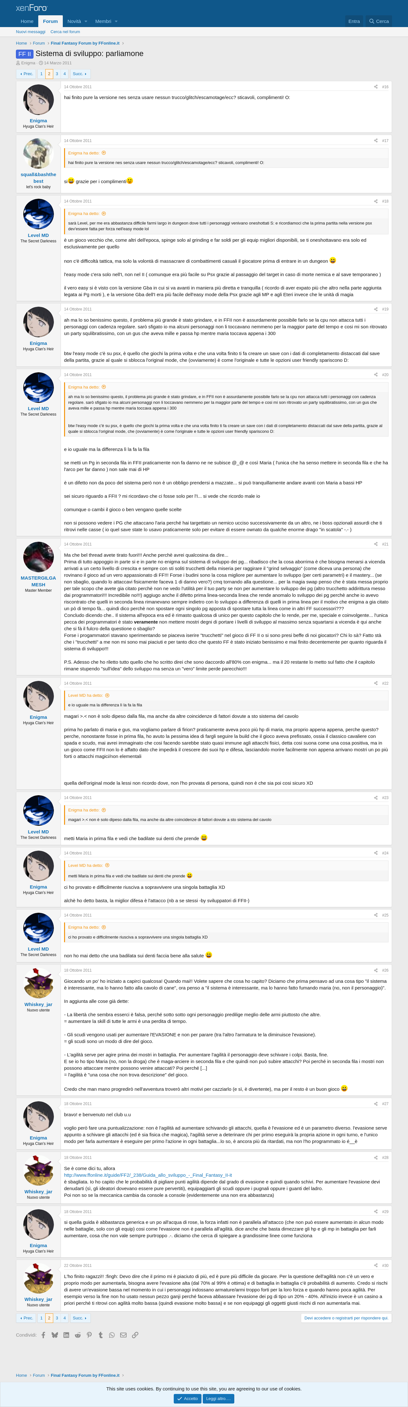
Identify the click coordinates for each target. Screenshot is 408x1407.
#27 (385, 1104)
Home (27, 21)
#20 (385, 375)
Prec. (28, 73)
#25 (385, 915)
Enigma (28, 63)
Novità (74, 21)
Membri (103, 21)
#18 (385, 201)
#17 (385, 141)
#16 (385, 87)
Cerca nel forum (65, 31)
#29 (385, 1212)
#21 (385, 544)
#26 (385, 970)
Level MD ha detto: (85, 695)
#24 (385, 853)
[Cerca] (379, 21)
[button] (86, 21)
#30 (385, 1265)
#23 (385, 798)
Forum (50, 21)
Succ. (78, 73)
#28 (385, 1157)
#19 (385, 309)
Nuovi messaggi (31, 31)
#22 (385, 683)
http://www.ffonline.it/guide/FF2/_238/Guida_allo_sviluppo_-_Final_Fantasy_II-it (148, 1175)
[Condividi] (376, 87)
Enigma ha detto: (83, 153)
